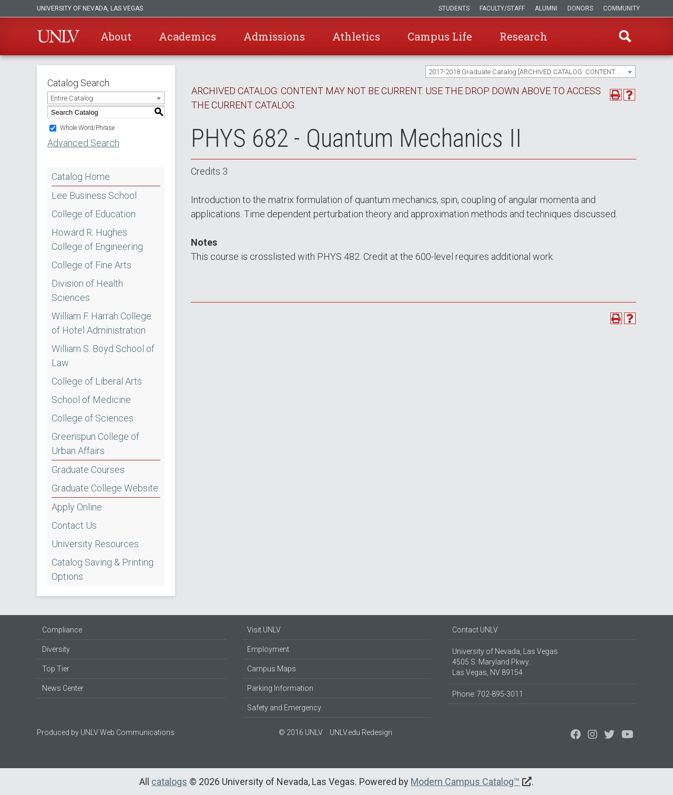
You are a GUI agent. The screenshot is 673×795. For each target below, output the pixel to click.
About (115, 36)
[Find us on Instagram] (609, 735)
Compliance (62, 630)
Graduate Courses (88, 469)
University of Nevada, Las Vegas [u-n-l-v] (90, 8)
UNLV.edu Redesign (361, 732)
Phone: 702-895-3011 (487, 694)
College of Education (94, 213)
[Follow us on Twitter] (592, 735)
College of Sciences (93, 418)
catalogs (169, 781)
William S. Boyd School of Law (103, 355)
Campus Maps (271, 669)
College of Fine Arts (91, 264)
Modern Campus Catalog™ (465, 781)
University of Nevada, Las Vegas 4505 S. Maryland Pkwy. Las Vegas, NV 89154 (505, 662)
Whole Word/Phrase (87, 128)
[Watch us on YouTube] (627, 735)
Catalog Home (81, 176)
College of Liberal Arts (97, 381)
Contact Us (74, 525)
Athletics (356, 36)
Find (625, 36)
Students (454, 8)
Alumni (546, 8)
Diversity (56, 649)
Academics (187, 36)
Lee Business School (94, 195)
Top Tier (55, 669)
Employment (268, 649)
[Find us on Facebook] (576, 735)
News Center (63, 688)
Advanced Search (83, 142)
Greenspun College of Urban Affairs (95, 443)
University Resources (95, 543)
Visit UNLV (264, 630)
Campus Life (439, 36)
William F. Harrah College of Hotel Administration (101, 323)
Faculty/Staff (502, 8)
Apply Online (77, 506)
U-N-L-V (58, 36)
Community (621, 8)
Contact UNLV (475, 630)
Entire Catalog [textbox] (71, 98)
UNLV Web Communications (127, 732)
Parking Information (280, 688)
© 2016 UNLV (301, 732)
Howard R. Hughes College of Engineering (97, 239)
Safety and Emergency (284, 707)
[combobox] (530, 71)
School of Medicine (91, 399)
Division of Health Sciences (87, 290)
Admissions (274, 36)
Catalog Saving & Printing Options (103, 569)
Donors (580, 8)
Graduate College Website (105, 488)
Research (523, 36)
